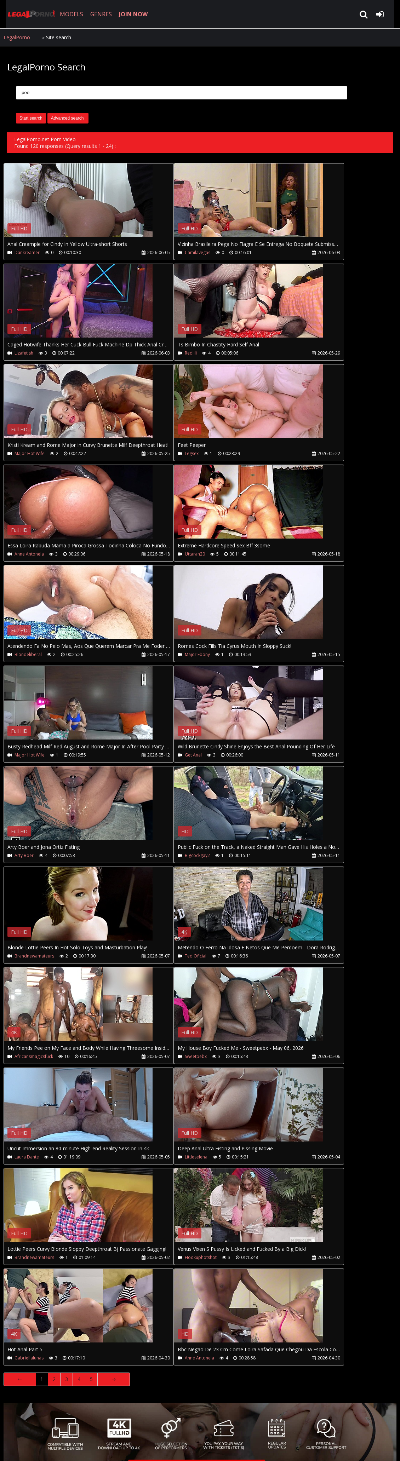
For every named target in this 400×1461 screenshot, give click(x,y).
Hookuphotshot (161, 1257)
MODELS (68, 14)
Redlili (151, 353)
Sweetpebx (156, 1056)
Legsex (152, 453)
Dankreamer (27, 252)
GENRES (98, 14)
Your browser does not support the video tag (78, 205)
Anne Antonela (29, 554)
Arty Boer (24, 855)
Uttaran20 (155, 554)
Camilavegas (157, 252)
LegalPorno (17, 37)
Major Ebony (157, 654)
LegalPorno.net (28, 14)
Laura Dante (27, 1157)
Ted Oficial (155, 956)
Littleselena (156, 1157)
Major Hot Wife (30, 453)
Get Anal (153, 755)
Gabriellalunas (29, 1358)
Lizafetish (24, 353)
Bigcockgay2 (157, 855)
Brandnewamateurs (34, 956)
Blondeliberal (28, 654)
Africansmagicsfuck (34, 1056)
